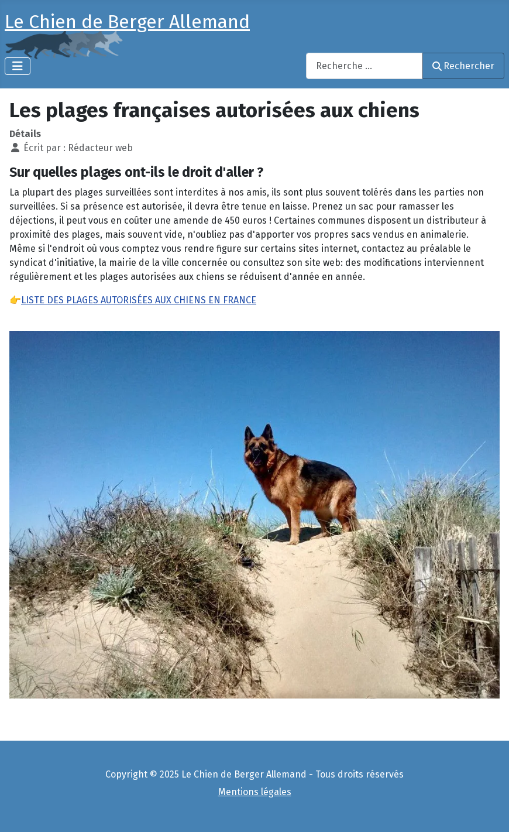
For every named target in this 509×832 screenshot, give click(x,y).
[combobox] (364, 66)
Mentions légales (254, 791)
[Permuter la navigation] (17, 66)
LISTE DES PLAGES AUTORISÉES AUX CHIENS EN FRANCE (138, 300)
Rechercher (463, 65)
